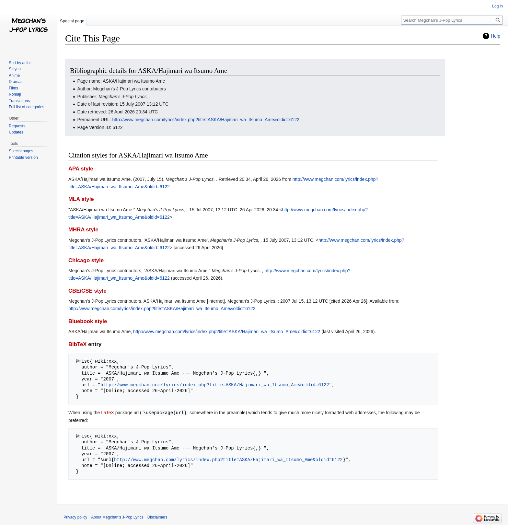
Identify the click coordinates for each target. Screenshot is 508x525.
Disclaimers (157, 517)
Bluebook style (87, 321)
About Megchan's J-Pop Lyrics (117, 517)
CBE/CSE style (87, 291)
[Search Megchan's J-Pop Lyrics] (452, 20)
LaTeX (107, 412)
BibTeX (77, 344)
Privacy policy (75, 517)
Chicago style (86, 260)
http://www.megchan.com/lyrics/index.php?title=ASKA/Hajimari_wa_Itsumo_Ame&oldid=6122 (205, 119)
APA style (80, 169)
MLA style (81, 199)
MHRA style (83, 230)
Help (495, 36)
